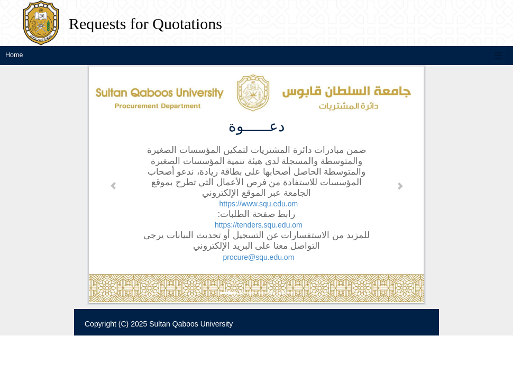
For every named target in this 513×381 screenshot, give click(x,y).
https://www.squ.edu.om (258, 203)
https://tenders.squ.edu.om (259, 225)
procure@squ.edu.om (258, 256)
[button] (113, 185)
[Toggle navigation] (498, 55)
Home (14, 55)
